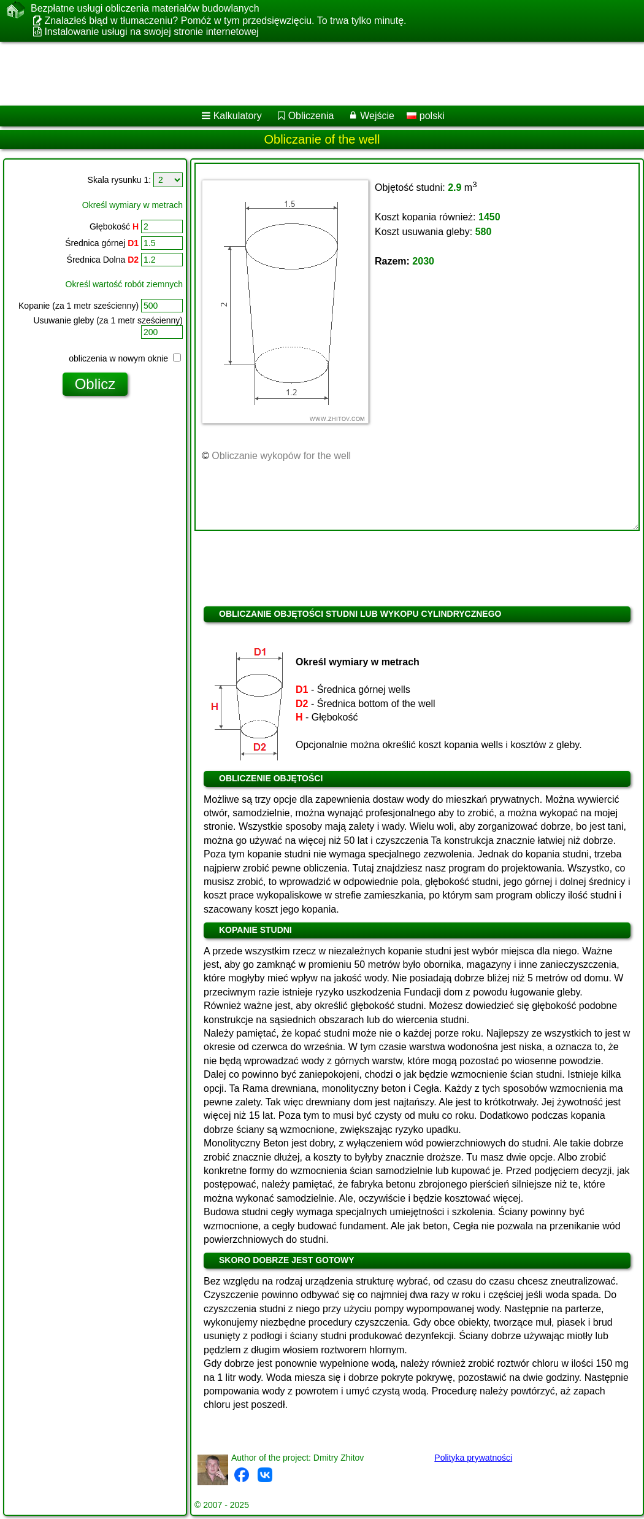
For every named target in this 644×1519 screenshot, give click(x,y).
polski (425, 115)
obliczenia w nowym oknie (125, 358)
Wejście (377, 115)
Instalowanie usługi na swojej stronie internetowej (151, 31)
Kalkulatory (237, 115)
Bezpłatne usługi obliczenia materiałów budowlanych (145, 8)
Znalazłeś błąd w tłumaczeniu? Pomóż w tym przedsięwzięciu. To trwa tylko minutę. (225, 20)
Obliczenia (311, 115)
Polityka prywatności (473, 1458)
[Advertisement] (305, 73)
